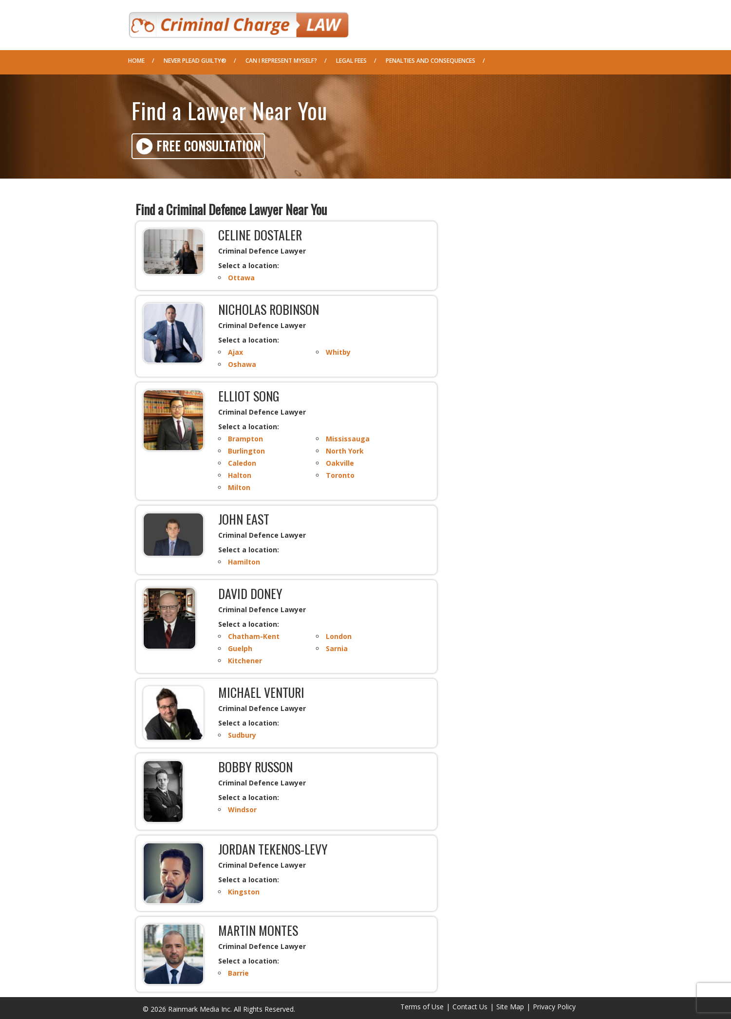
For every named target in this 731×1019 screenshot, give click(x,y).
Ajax (235, 352)
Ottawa (241, 277)
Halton (239, 475)
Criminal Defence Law (238, 21)
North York (345, 450)
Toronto (340, 475)
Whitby (338, 352)
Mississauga (348, 438)
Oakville (340, 463)
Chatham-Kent (254, 636)
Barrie (238, 973)
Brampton (245, 438)
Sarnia (337, 648)
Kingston (244, 891)
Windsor (242, 809)
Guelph (240, 648)
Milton (239, 487)
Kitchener (245, 660)
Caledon (242, 463)
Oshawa (242, 364)
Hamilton (244, 561)
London (339, 636)
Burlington (246, 450)
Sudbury (242, 735)
